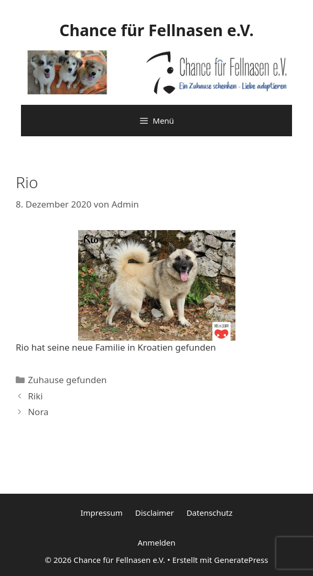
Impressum (101, 512)
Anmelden (156, 542)
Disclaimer (154, 512)
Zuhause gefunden (67, 380)
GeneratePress (241, 560)
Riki (35, 396)
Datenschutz (210, 512)
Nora (38, 412)
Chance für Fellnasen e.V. (156, 30)
